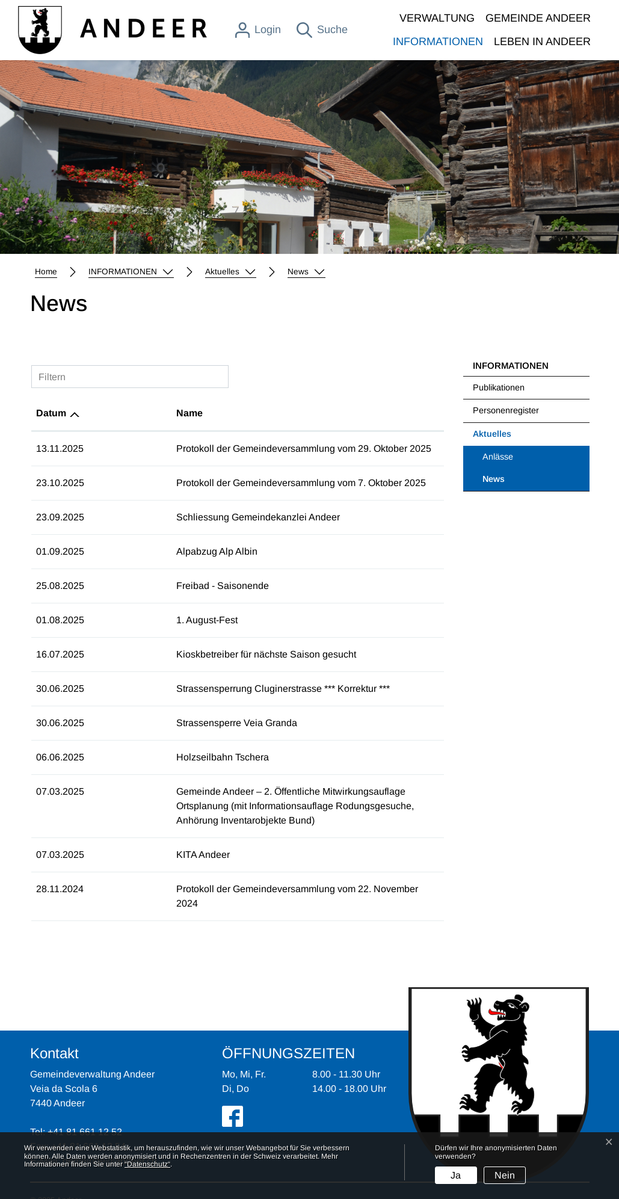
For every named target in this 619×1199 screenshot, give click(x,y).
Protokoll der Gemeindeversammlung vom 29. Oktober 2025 (221, 448)
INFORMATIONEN (438, 41)
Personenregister (506, 410)
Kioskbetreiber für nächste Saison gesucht (184, 654)
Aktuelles (492, 434)
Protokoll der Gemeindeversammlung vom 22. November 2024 (227, 874)
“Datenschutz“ (147, 1164)
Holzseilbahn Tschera (140, 757)
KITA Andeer (120, 840)
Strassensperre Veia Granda (154, 723)
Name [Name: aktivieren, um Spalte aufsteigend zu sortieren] (107, 413)
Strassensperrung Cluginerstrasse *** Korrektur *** (200, 688)
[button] (131, 272)
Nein (504, 1175)
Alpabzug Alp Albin (134, 551)
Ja (456, 1175)
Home (46, 271)
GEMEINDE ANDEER (538, 18)
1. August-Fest (124, 620)
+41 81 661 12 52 (85, 1103)
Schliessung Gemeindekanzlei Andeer (175, 517)
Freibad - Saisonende (140, 586)
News (513, 482)
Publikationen (499, 387)
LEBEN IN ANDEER (542, 41)
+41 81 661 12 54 (88, 1117)
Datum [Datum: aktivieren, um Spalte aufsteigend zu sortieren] (51, 413)
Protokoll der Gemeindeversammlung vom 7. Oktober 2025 (218, 483)
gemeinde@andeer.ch (110, 1132)
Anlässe (497, 456)
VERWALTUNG (437, 18)
